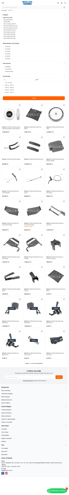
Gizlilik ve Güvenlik (6, 422)
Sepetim (3, 442)
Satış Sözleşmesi (6, 416)
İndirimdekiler (5, 436)
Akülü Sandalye (5, 391)
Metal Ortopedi (5, 397)
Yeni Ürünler (4, 432)
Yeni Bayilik (4, 449)
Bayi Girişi (4, 452)
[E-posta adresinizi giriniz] (34, 378)
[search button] (64, 7)
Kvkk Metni (4, 455)
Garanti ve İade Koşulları (8, 419)
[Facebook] (2, 473)
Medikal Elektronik (6, 400)
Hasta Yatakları (5, 403)
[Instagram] (6, 473)
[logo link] (30, 3)
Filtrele (34, 98)
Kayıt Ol (59, 377)
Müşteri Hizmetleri (6, 439)
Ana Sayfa (4, 10)
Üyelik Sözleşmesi (6, 413)
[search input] (33, 7)
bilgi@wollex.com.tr (6, 471)
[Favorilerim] (58, 3)
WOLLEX (4, 127)
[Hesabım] (61, 3)
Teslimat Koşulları (6, 410)
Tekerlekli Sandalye (7, 394)
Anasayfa (4, 429)
